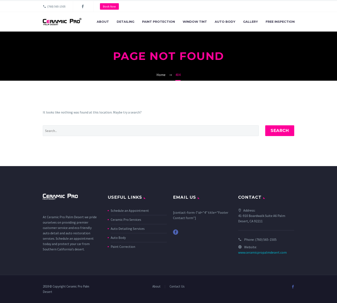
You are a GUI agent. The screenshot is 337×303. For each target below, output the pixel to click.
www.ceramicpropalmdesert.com (262, 252)
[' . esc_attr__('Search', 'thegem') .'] (151, 130)
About (103, 22)
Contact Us (177, 286)
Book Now (109, 6)
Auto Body (225, 22)
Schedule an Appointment (130, 210)
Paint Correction (123, 246)
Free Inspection (280, 22)
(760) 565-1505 (56, 6)
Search (280, 130)
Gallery (250, 22)
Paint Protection (158, 22)
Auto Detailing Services (128, 228)
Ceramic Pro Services (126, 219)
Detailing (125, 22)
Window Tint (195, 22)
